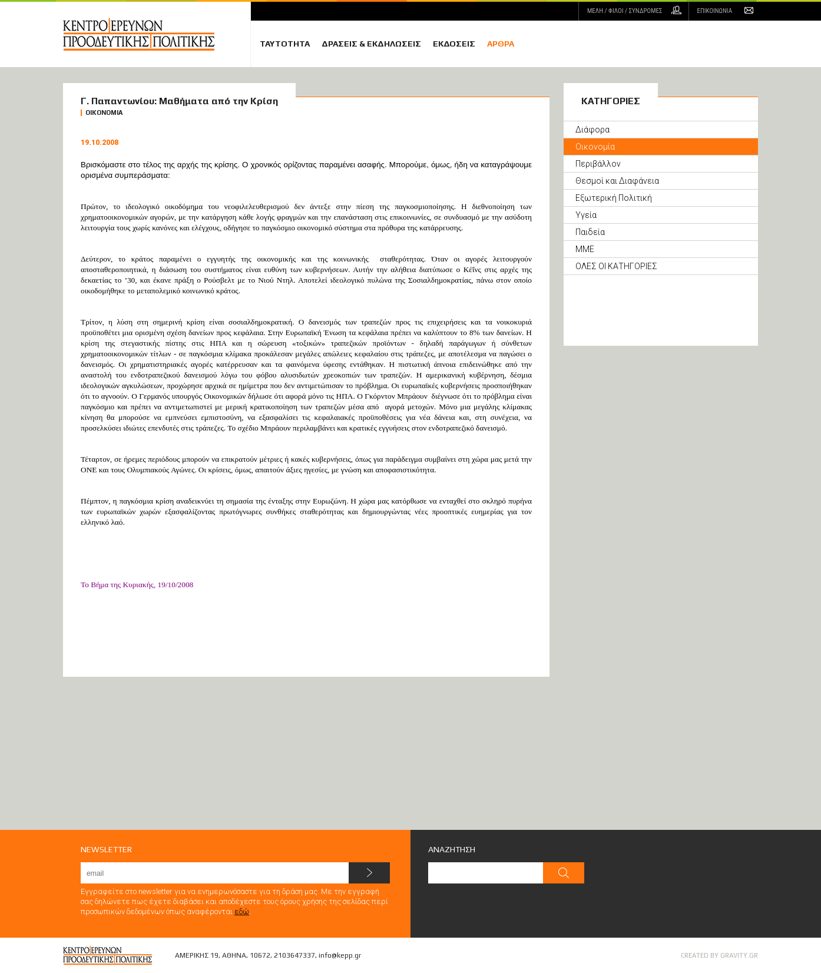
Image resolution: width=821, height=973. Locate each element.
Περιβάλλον (598, 163)
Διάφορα (592, 129)
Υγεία (586, 215)
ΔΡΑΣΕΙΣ (371, 43)
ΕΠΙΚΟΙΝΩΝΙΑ (714, 11)
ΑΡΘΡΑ (500, 43)
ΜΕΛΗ (624, 11)
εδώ (241, 911)
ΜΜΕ (584, 249)
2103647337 (294, 955)
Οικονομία (595, 146)
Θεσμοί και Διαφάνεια (617, 181)
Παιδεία (590, 232)
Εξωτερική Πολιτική (613, 198)
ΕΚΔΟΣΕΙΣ (454, 43)
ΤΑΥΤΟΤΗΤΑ (285, 43)
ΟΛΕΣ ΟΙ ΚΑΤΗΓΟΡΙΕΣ (616, 266)
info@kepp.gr (340, 955)
